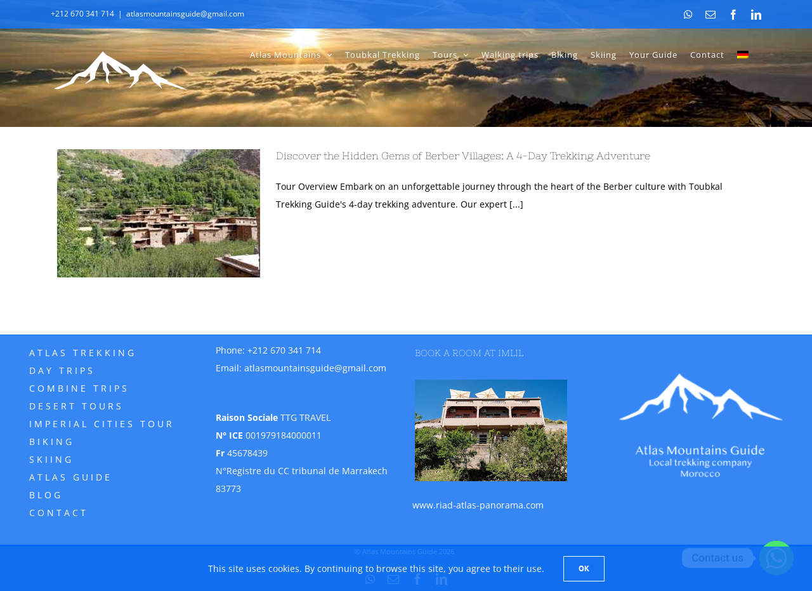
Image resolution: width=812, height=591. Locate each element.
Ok (584, 568)
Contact (58, 513)
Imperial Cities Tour (101, 424)
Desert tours (76, 406)
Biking (51, 441)
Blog (46, 495)
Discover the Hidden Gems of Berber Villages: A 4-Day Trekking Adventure (463, 155)
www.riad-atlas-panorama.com (478, 505)
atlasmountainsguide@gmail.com (185, 13)
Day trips (62, 370)
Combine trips (79, 388)
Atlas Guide (70, 477)
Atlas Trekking (82, 353)
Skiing (51, 459)
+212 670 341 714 (284, 350)
